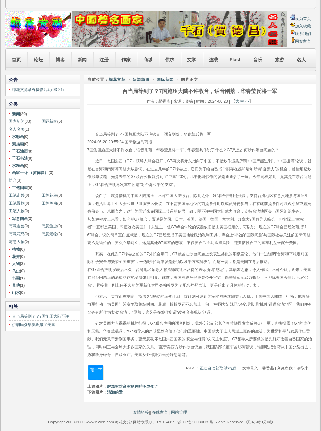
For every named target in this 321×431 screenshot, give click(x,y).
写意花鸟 (17, 234)
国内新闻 (17, 121)
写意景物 (49, 234)
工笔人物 (17, 211)
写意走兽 (17, 226)
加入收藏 (303, 26)
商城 (147, 59)
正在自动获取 (211, 368)
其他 (16, 285)
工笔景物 (17, 203)
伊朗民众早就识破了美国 (33, 324)
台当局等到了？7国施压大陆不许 (40, 316)
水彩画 (18, 137)
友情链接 (141, 412)
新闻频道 (141, 79)
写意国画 (20, 218)
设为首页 (303, 18)
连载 (213, 59)
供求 (169, 59)
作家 (126, 59)
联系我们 (303, 33)
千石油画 (20, 151)
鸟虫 (16, 271)
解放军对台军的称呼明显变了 (132, 386)
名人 (301, 59)
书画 (16, 278)
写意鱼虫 (49, 226)
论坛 (38, 59)
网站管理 (179, 412)
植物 (16, 249)
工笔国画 (20, 188)
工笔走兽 (17, 195)
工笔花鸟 (49, 195)
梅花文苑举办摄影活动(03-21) (38, 89)
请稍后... (231, 368)
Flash (236, 59)
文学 (191, 59)
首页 (16, 59)
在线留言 (159, 412)
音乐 (257, 59)
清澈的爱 (115, 392)
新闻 (82, 59)
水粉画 (18, 165)
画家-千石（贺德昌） (30, 173)
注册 (104, 59)
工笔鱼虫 (49, 203)
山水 (16, 292)
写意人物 (17, 242)
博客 (60, 59)
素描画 (18, 144)
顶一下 (96, 370)
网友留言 (303, 41)
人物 (16, 263)
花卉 (16, 256)
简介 (13, 180)
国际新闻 (49, 121)
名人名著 (17, 129)
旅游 (279, 59)
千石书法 (20, 158)
